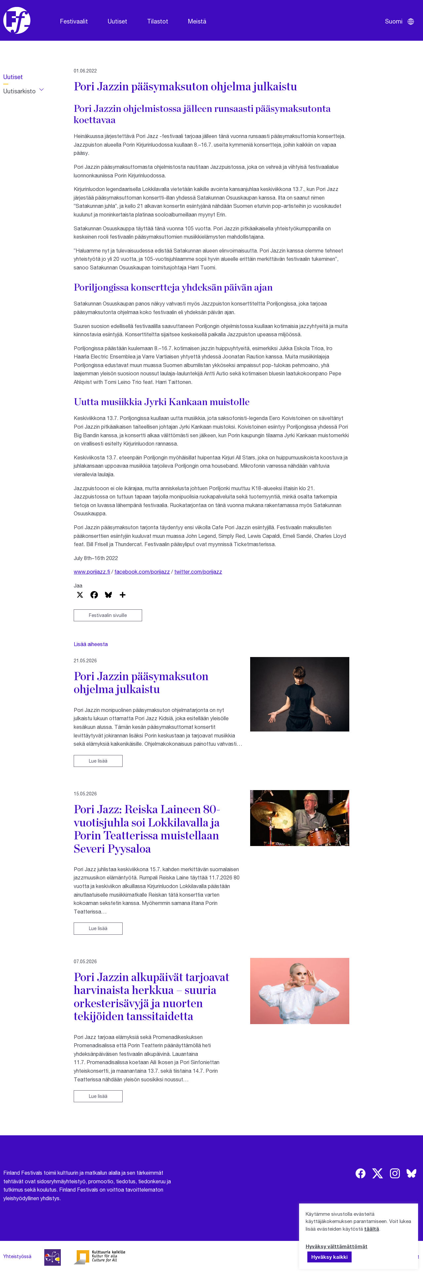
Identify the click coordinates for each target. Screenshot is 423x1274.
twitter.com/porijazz (198, 571)
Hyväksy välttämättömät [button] (336, 1246)
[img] (360, 1173)
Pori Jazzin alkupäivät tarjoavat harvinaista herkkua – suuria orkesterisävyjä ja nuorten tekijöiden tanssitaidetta (151, 996)
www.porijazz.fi (92, 571)
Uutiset (117, 21)
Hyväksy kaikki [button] (329, 1257)
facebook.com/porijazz (142, 571)
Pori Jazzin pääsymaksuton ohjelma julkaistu (141, 682)
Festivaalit (74, 21)
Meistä (197, 21)
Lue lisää (98, 761)
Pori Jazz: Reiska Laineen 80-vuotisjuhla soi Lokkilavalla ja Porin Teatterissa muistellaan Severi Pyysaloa (147, 828)
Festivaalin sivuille (108, 615)
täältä (371, 1229)
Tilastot (157, 21)
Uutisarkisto (19, 91)
